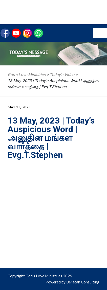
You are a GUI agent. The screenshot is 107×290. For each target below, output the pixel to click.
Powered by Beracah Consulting (72, 282)
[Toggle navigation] (100, 33)
